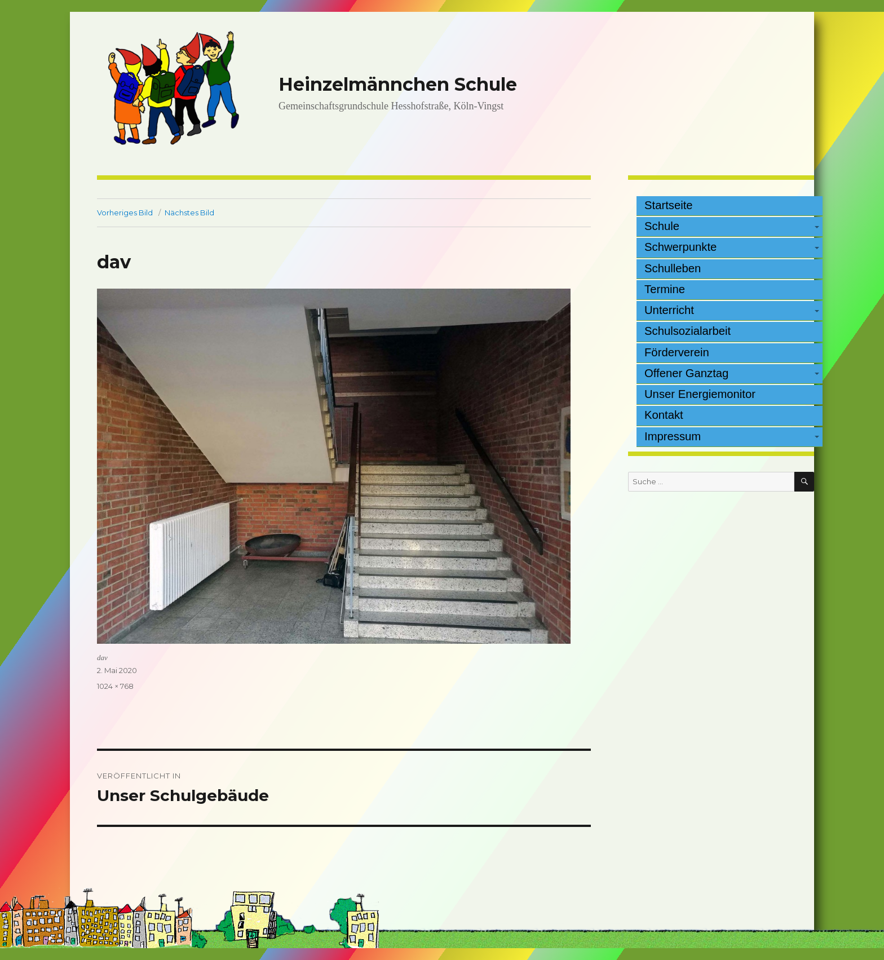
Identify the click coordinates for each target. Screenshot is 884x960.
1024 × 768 (115, 686)
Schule (661, 226)
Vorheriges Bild (125, 212)
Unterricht (669, 310)
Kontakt (663, 415)
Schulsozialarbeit (687, 331)
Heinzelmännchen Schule (398, 84)
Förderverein (676, 352)
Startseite (668, 205)
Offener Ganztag (686, 373)
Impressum (672, 436)
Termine (664, 289)
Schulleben (672, 268)
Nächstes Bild (189, 212)
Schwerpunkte (680, 247)
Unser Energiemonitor (699, 394)
